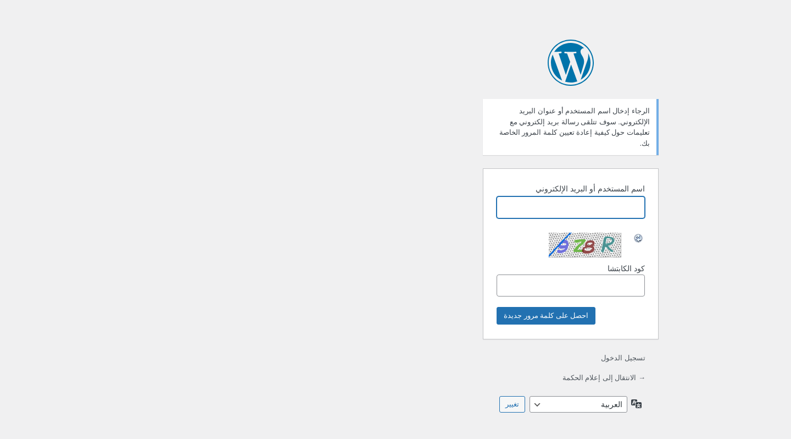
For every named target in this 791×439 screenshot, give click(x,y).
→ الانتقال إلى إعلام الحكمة (428, 378)
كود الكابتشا (395, 280)
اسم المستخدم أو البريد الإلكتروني (415, 188)
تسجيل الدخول (448, 358)
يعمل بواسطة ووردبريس (395, 63)
